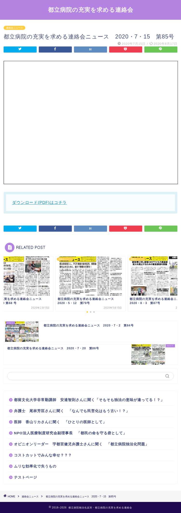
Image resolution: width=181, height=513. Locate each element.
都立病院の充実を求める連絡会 (90, 9)
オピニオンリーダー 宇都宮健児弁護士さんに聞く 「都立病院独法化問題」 (81, 444)
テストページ (25, 477)
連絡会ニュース (14, 27)
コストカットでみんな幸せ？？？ (43, 455)
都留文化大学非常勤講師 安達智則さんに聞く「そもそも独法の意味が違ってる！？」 (89, 400)
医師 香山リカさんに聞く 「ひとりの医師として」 (60, 422)
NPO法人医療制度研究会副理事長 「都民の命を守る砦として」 (70, 433)
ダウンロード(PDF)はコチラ (39, 202)
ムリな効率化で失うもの (35, 466)
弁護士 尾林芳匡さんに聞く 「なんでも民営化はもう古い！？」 (72, 411)
